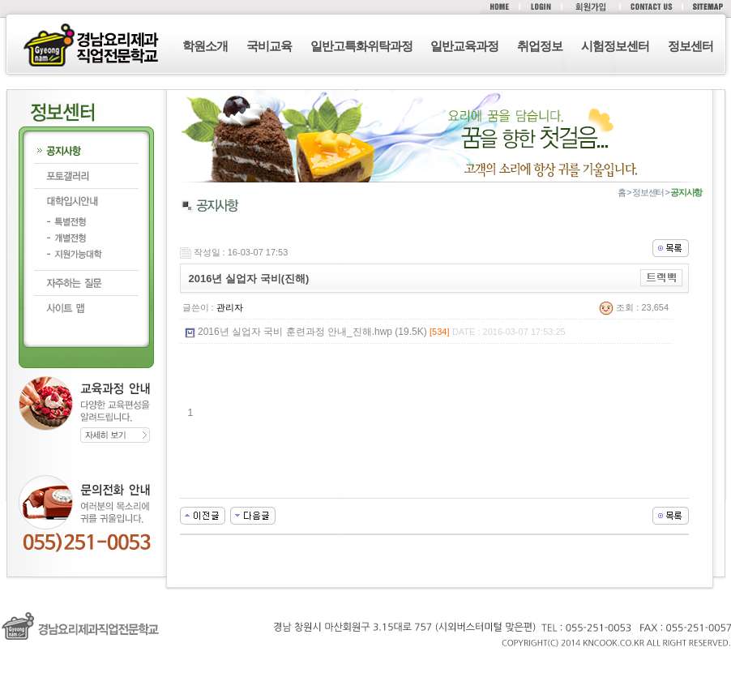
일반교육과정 (464, 46)
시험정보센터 (615, 46)
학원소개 (205, 46)
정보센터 (690, 46)
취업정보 (539, 46)
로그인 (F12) (365, 665)
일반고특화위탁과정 (361, 46)
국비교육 (269, 46)
